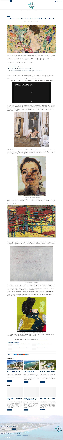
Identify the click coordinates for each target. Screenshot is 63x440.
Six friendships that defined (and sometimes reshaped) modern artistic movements (25, 70)
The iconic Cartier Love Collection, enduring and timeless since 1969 (30, 399)
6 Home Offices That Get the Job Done (47, 398)
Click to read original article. (42, 339)
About (41, 10)
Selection (35, 10)
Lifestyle (29, 10)
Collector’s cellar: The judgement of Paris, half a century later (21, 68)
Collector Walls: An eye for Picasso (16, 66)
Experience (22, 10)
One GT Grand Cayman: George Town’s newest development (44, 344)
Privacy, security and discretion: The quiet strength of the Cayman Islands (21, 344)
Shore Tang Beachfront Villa (29, 371)
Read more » (9, 409)
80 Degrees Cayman (29, 21)
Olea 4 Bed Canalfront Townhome (13, 371)
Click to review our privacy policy (16, 433)
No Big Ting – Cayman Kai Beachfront (47, 371)
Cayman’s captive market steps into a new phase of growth (21, 72)
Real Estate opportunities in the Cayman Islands (20, 347)
